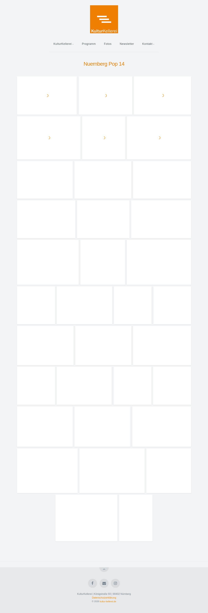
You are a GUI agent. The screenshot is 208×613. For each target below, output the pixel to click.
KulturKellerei (63, 43)
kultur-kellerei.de (108, 601)
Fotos (107, 43)
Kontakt (147, 43)
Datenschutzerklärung (104, 597)
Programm (89, 43)
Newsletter (127, 43)
